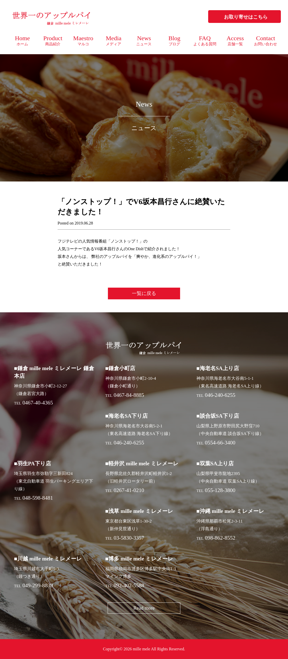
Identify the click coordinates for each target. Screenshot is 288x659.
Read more (144, 608)
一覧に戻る (144, 293)
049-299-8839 (37, 585)
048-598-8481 (37, 498)
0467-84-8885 (129, 395)
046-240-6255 (220, 395)
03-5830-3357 (129, 538)
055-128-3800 (220, 490)
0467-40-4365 (37, 403)
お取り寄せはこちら (246, 17)
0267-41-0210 (129, 490)
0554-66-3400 (220, 443)
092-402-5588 (129, 585)
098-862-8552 (220, 538)
